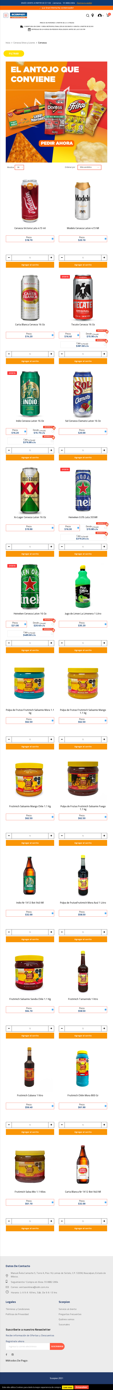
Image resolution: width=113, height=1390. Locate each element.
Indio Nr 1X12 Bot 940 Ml (30, 903)
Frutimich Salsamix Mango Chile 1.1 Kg (30, 807)
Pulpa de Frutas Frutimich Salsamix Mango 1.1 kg (83, 711)
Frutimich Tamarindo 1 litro (83, 999)
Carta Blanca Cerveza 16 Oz (30, 325)
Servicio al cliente (68, 1309)
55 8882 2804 (51, 1282)
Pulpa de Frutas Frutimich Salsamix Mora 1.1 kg (30, 711)
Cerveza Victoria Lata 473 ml (30, 228)
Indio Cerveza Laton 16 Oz (30, 421)
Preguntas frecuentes (70, 1314)
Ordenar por (70, 167)
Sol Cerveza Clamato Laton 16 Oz (83, 421)
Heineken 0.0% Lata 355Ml (83, 518)
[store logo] (18, 15)
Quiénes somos (66, 1319)
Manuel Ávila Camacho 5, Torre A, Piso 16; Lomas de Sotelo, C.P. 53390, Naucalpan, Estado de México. (58, 1274)
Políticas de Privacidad (17, 1314)
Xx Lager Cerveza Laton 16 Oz (30, 518)
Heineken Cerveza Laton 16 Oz (30, 614)
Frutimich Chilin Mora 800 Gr (83, 1096)
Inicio (8, 43)
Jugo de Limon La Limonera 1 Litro (83, 614)
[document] (56, 1387)
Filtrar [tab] (14, 53)
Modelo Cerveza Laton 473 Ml (83, 228)
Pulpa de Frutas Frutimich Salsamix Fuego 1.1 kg (83, 808)
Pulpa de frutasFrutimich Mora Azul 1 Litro (83, 903)
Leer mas (67, 1387)
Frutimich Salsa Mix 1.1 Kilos (30, 1192)
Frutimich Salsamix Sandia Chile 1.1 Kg (30, 999)
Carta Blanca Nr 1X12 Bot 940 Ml (83, 1192)
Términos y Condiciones (18, 1309)
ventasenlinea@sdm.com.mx (34, 1287)
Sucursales (64, 1324)
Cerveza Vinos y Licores (24, 43)
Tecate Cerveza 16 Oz (83, 325)
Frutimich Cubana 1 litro (30, 1096)
